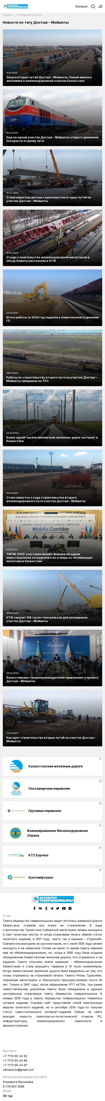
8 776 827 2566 (13, 1086)
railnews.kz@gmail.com (18, 1069)
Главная (8, 14)
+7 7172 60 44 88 (15, 1060)
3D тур (7, 1096)
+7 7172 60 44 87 (15, 1065)
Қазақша (81, 6)
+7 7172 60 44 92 (15, 1056)
